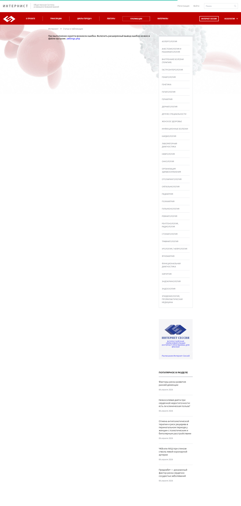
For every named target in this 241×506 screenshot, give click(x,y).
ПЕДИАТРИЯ (167, 194)
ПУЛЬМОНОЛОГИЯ (170, 209)
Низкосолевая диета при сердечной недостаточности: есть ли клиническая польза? (174, 403)
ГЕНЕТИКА (166, 84)
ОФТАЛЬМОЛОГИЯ (171, 186)
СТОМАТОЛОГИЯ (170, 234)
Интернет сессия (209, 19)
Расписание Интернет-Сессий (176, 356)
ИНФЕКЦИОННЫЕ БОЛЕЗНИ (175, 129)
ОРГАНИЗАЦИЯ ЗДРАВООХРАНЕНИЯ (171, 170)
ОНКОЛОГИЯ (168, 161)
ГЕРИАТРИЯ (167, 99)
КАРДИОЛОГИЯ (169, 136)
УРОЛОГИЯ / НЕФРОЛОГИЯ (174, 249)
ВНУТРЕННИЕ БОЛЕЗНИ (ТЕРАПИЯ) (173, 60)
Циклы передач (84, 18)
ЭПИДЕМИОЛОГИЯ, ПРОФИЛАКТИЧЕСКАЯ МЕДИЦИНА (172, 299)
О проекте (30, 18)
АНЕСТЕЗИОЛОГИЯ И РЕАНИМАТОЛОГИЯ (171, 50)
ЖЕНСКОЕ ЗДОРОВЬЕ (172, 121)
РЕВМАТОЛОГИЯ (169, 216)
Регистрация (183, 6)
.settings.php (73, 38)
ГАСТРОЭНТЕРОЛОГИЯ (172, 70)
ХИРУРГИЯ (167, 274)
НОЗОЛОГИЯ (229, 19)
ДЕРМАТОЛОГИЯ (169, 107)
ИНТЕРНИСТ (17, 6)
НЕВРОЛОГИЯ (168, 154)
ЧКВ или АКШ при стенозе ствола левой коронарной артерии (173, 451)
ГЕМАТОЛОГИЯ (169, 77)
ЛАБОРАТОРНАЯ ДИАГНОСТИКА (169, 145)
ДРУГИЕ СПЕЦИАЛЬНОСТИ (174, 114)
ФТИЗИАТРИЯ (168, 256)
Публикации (136, 19)
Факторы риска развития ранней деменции (172, 383)
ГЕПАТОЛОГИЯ (168, 92)
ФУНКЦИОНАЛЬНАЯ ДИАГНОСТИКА (171, 265)
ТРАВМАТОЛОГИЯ (170, 241)
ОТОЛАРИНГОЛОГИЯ (172, 179)
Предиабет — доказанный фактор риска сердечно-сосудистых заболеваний (173, 472)
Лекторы (111, 18)
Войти (196, 6)
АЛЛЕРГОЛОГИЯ (169, 41)
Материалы (163, 18)
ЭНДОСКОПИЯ (168, 289)
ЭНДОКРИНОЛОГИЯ (171, 281)
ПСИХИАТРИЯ (168, 201)
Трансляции (56, 18)
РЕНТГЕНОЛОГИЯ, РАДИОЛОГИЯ (170, 225)
